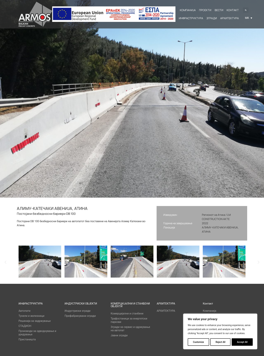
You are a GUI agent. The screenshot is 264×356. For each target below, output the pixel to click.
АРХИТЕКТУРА (166, 310)
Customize (198, 342)
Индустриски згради (78, 310)
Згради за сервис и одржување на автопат (130, 328)
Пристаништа (27, 339)
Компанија (209, 310)
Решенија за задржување (35, 321)
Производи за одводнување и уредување (37, 332)
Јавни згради (119, 335)
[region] (220, 331)
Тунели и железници (31, 315)
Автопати (24, 310)
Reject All (220, 342)
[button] (246, 10)
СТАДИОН (25, 326)
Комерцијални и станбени (127, 313)
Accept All (242, 342)
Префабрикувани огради (80, 315)
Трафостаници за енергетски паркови (129, 320)
